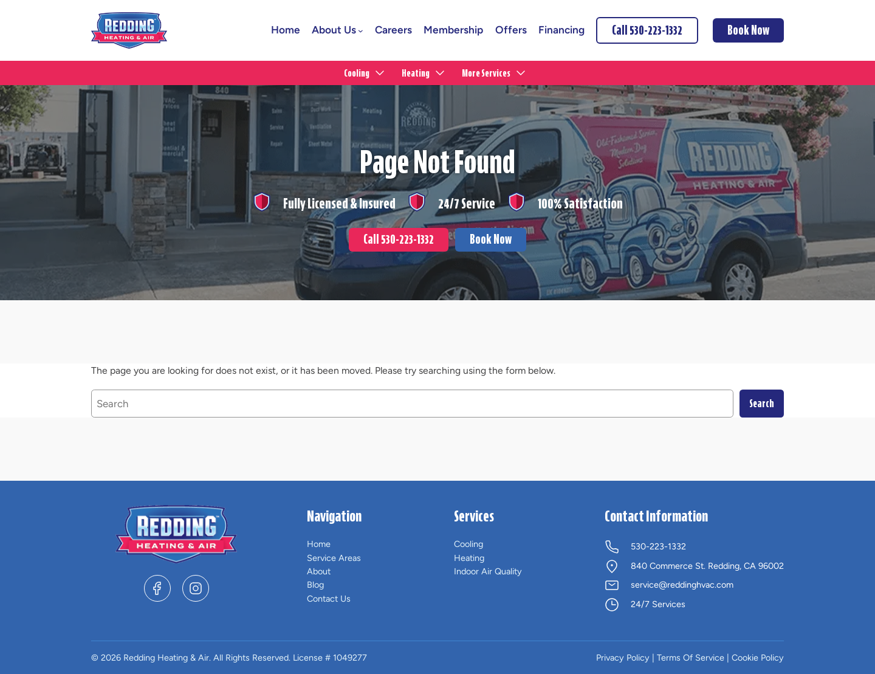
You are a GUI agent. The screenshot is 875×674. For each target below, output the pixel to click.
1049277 (350, 657)
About (319, 571)
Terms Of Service (690, 657)
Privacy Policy (623, 657)
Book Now (491, 239)
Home (319, 543)
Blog (315, 584)
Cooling (468, 543)
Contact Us (329, 598)
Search (761, 403)
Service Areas (334, 557)
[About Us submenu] (360, 30)
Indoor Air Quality (488, 571)
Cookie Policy (758, 657)
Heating (469, 557)
